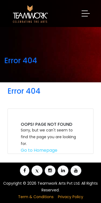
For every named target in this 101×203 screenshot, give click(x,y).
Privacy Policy (70, 196)
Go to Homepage (39, 150)
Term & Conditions (36, 196)
